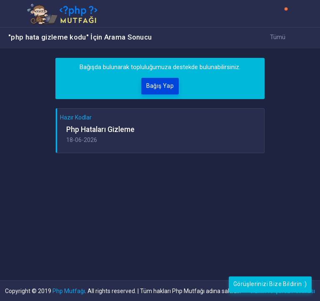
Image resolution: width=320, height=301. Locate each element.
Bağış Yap (160, 85)
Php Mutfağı (68, 291)
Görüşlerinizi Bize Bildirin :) (270, 284)
